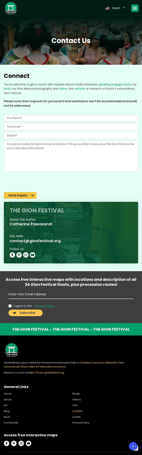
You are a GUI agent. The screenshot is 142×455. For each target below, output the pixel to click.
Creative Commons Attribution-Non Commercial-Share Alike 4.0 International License (64, 364)
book (7, 89)
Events (76, 417)
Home (8, 394)
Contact (77, 411)
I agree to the (22, 306)
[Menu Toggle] (135, 8)
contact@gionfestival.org (35, 241)
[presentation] (33, 182)
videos (63, 89)
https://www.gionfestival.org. (47, 372)
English (112, 7)
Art (5, 405)
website (79, 89)
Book (7, 417)
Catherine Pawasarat (31, 224)
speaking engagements (115, 84)
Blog (6, 411)
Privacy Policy (44, 306)
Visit (74, 405)
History (76, 399)
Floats (76, 394)
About (7, 399)
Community (11, 422)
